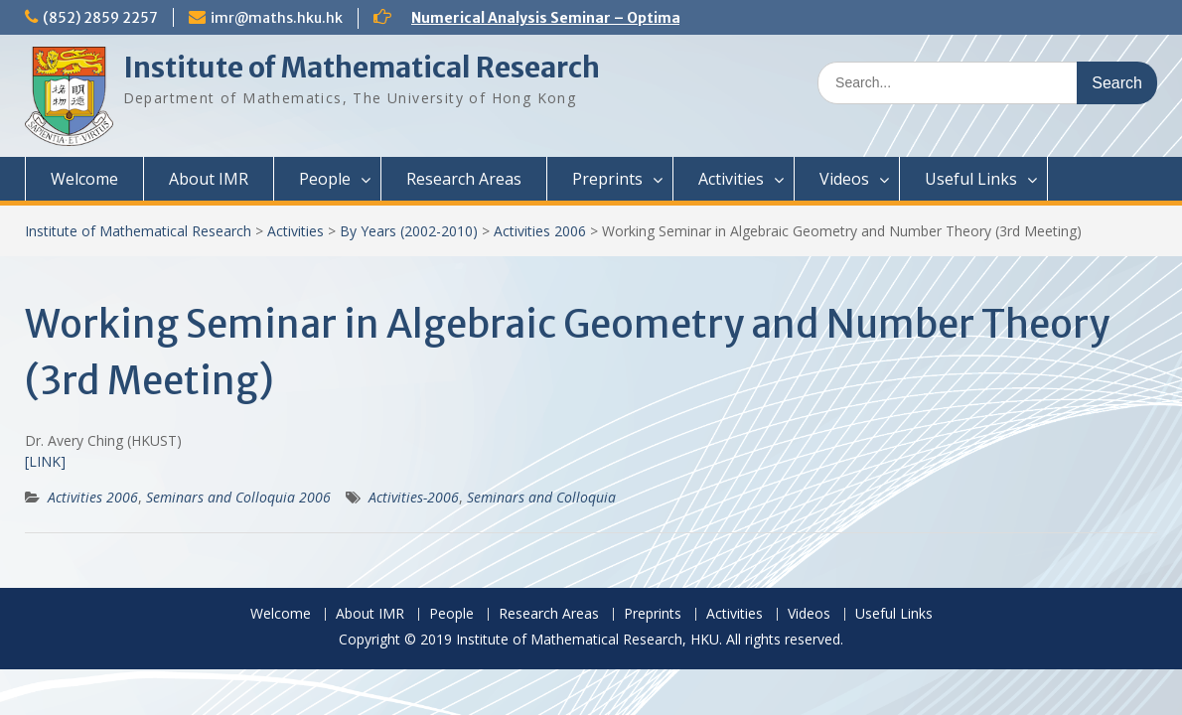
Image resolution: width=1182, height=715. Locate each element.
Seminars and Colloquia (541, 497)
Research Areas (463, 179)
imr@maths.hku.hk (277, 18)
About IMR (208, 179)
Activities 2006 (540, 230)
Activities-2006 (414, 497)
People (325, 179)
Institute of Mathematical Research (361, 67)
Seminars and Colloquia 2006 (238, 497)
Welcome (84, 179)
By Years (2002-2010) (409, 230)
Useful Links (971, 179)
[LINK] (45, 461)
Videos (844, 179)
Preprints (607, 179)
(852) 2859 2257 (100, 18)
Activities (731, 179)
